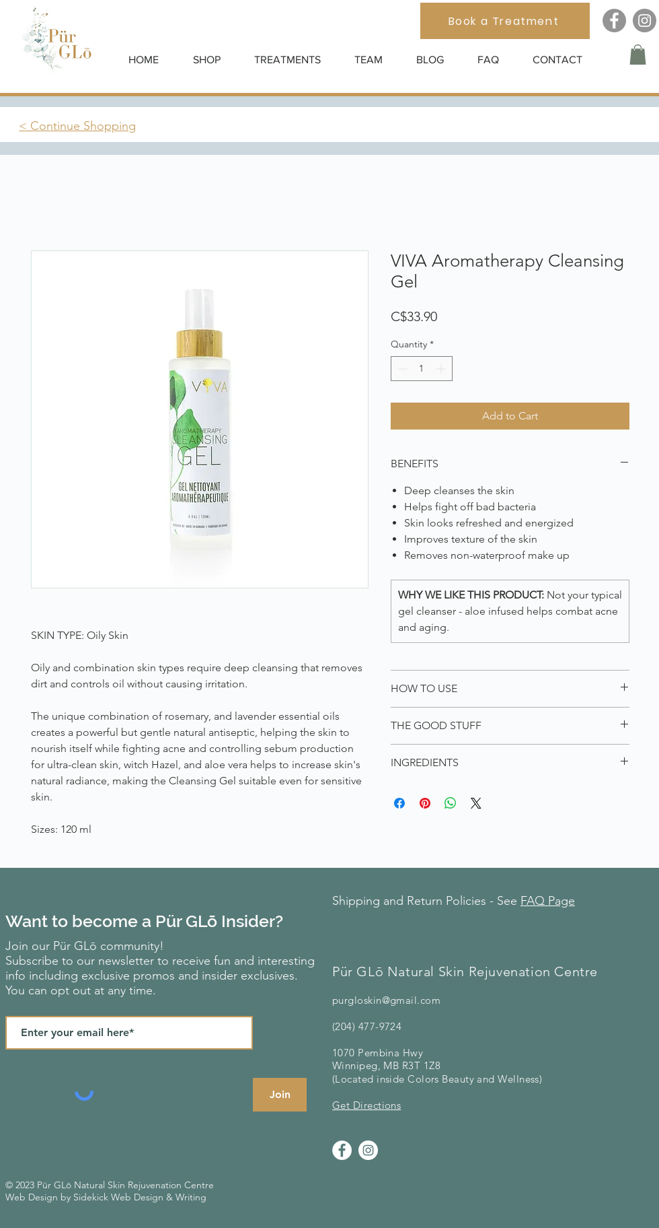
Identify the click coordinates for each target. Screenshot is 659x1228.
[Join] (280, 1095)
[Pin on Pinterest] (425, 803)
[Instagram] (644, 20)
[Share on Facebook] (399, 803)
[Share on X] (476, 803)
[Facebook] (614, 20)
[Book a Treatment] (505, 21)
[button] (213, 59)
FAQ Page (547, 900)
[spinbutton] (422, 368)
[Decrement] (401, 368)
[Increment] (442, 368)
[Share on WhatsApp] (450, 803)
